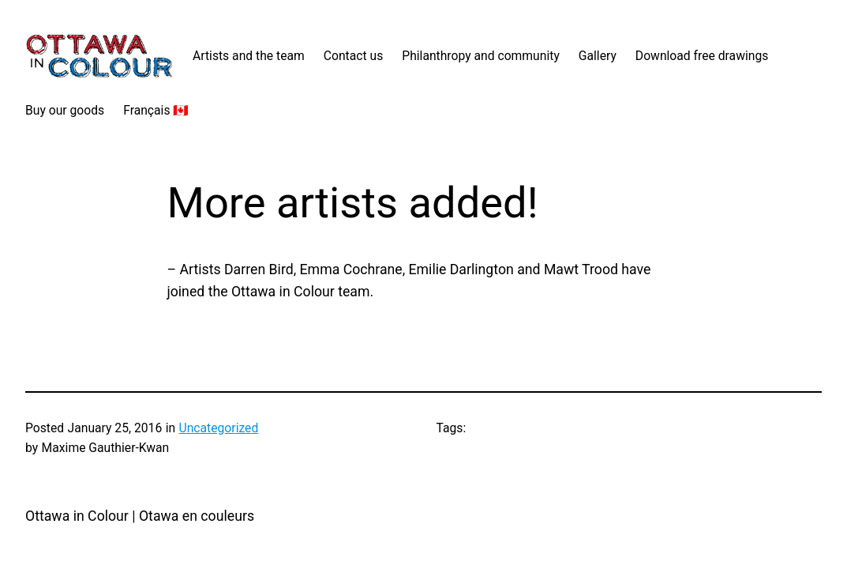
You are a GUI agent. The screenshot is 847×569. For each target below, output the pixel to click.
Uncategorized (219, 427)
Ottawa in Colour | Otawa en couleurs (139, 516)
